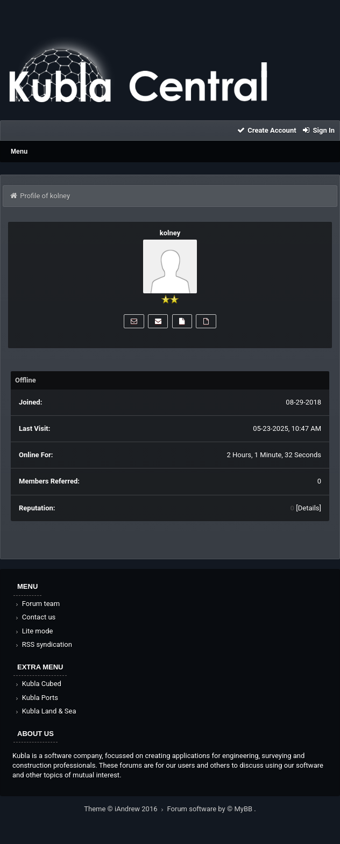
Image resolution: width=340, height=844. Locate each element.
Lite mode (33, 631)
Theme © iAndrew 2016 (125, 809)
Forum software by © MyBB (210, 809)
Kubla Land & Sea (45, 711)
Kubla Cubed (37, 684)
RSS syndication (43, 644)
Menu (19, 151)
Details (309, 508)
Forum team (37, 604)
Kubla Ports (36, 698)
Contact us (34, 617)
